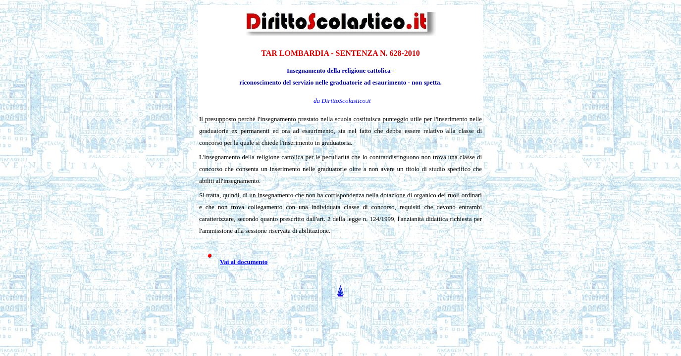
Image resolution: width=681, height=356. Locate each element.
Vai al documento (243, 262)
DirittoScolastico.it (345, 100)
